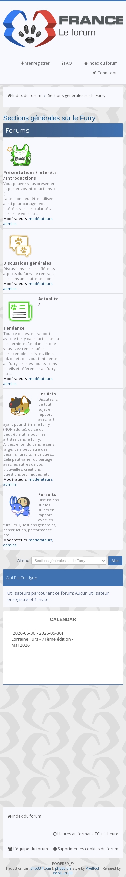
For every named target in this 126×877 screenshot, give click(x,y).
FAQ (67, 63)
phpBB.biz (63, 868)
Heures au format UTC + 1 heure (85, 834)
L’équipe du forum (28, 849)
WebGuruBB (62, 873)
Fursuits (47, 494)
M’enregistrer (35, 63)
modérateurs (40, 218)
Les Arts (47, 394)
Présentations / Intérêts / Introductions (30, 175)
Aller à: (23, 560)
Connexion (105, 73)
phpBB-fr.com (40, 868)
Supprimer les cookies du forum (85, 849)
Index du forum (101, 63)
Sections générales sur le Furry (76, 95)
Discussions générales (27, 263)
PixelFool (92, 868)
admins (9, 223)
